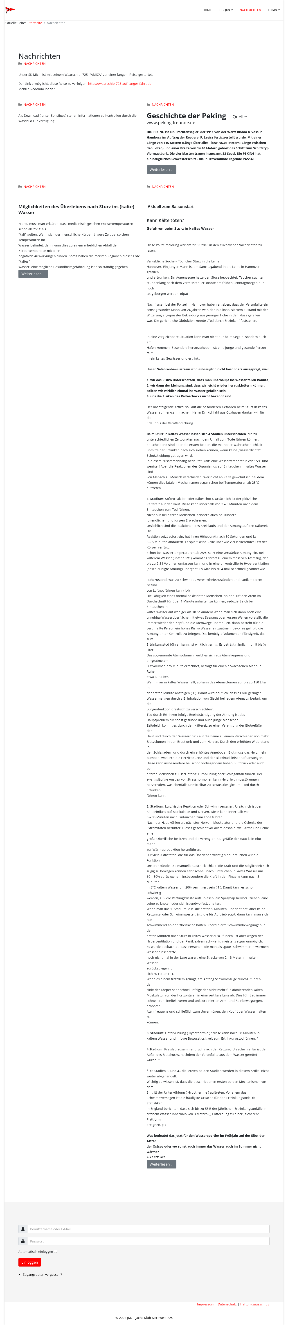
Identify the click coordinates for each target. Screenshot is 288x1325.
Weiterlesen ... (161, 169)
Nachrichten (250, 10)
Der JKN (224, 10)
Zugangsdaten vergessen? (42, 1274)
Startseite (35, 23)
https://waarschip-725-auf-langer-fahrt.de (119, 83)
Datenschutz (227, 1304)
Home (207, 10)
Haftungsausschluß (255, 1304)
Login (272, 10)
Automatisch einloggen (35, 1251)
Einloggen (29, 1262)
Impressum (205, 1304)
